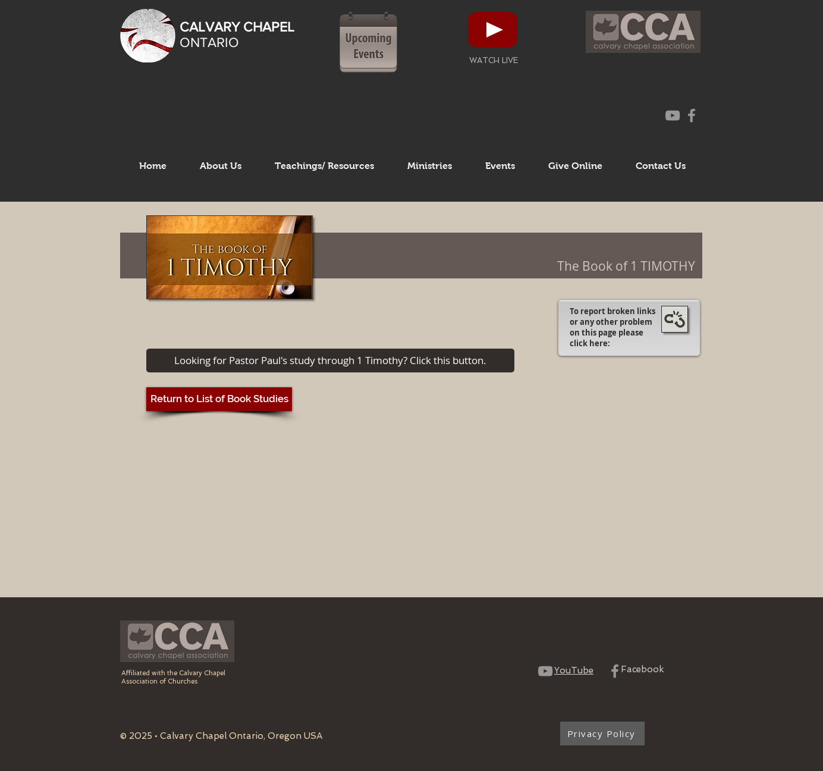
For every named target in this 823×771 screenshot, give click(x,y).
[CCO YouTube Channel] (672, 115)
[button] (220, 166)
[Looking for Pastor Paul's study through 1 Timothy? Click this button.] (330, 360)
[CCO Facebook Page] (692, 115)
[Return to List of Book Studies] (219, 399)
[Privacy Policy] (602, 733)
